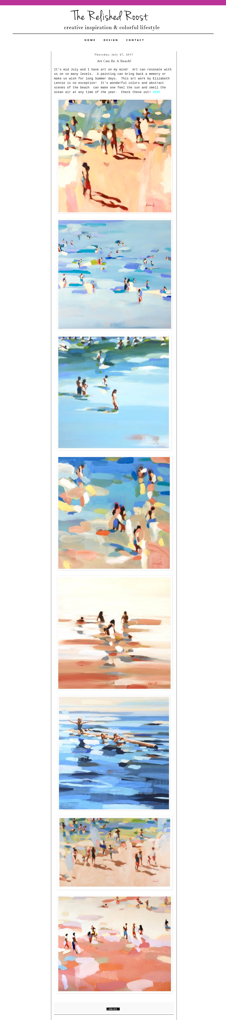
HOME (90, 40)
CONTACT (135, 40)
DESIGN (111, 40)
